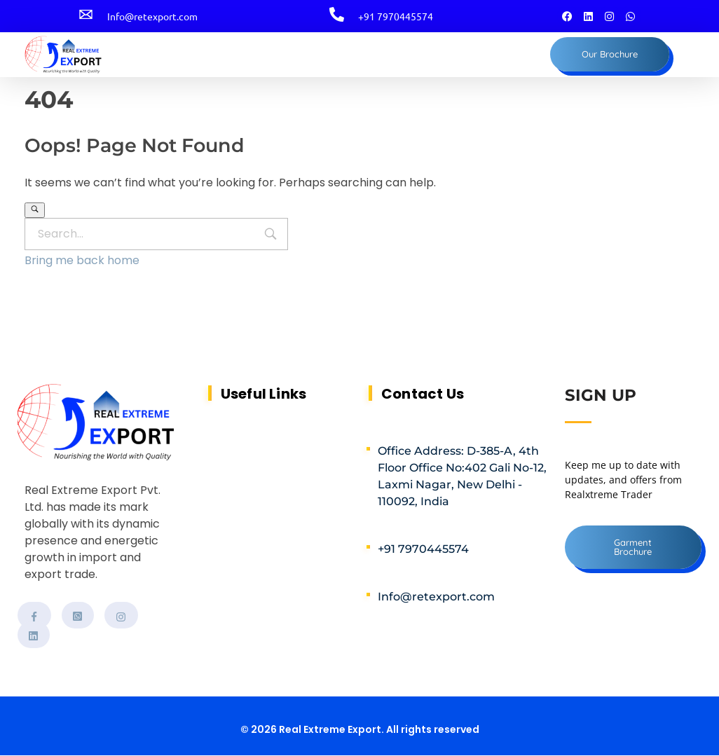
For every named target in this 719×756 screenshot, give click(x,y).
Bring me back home (82, 260)
